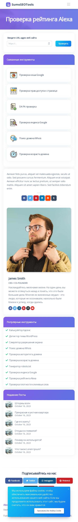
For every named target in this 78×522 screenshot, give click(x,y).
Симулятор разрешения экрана (25, 342)
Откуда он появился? (26, 430)
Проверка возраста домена (24, 360)
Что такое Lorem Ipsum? (28, 449)
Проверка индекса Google (23, 372)
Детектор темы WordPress (23, 336)
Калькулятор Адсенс (19, 330)
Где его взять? (22, 421)
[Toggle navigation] (68, 4)
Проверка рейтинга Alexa (22, 378)
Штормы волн (22, 403)
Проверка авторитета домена (25, 354)
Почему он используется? (28, 440)
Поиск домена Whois (20, 348)
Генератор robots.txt (20, 366)
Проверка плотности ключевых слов (28, 384)
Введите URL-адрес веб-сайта (22, 37)
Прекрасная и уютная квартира (31, 412)
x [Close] (68, 488)
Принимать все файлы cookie (49, 511)
